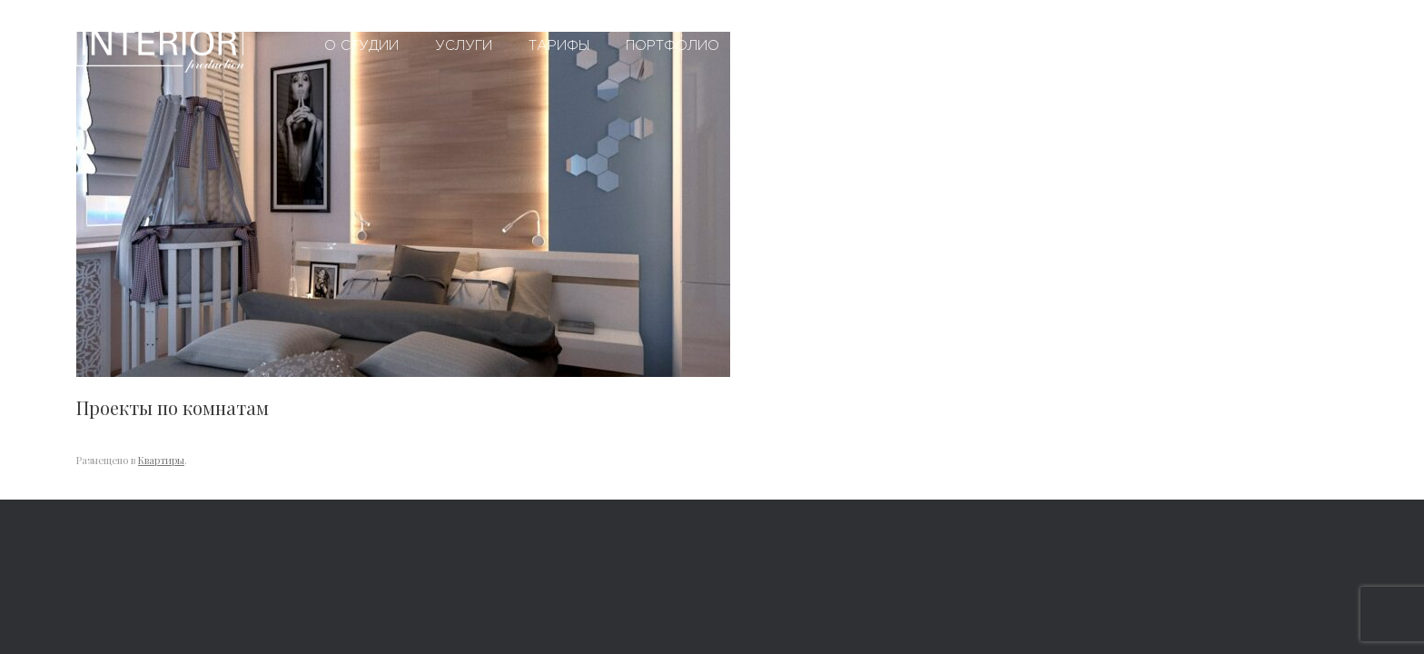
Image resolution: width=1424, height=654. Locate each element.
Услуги (463, 46)
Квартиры (161, 460)
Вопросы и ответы (830, 46)
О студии (361, 46)
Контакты (981, 46)
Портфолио (672, 46)
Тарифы (559, 46)
